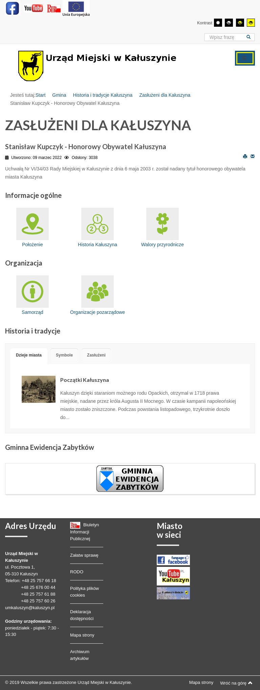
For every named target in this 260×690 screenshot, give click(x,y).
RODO (76, 571)
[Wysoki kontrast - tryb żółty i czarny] (251, 23)
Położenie (32, 227)
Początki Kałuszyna (84, 379)
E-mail (253, 156)
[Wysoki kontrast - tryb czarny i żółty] (240, 23)
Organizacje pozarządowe (97, 295)
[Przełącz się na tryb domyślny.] (218, 23)
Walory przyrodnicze (162, 227)
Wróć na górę (236, 683)
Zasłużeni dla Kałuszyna (164, 95)
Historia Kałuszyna (97, 227)
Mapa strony (82, 635)
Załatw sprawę (84, 555)
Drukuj (245, 156)
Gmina (59, 95)
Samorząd (32, 295)
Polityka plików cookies (84, 592)
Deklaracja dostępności (81, 615)
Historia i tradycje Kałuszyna (103, 95)
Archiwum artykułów (79, 655)
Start (41, 95)
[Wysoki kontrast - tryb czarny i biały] (229, 23)
